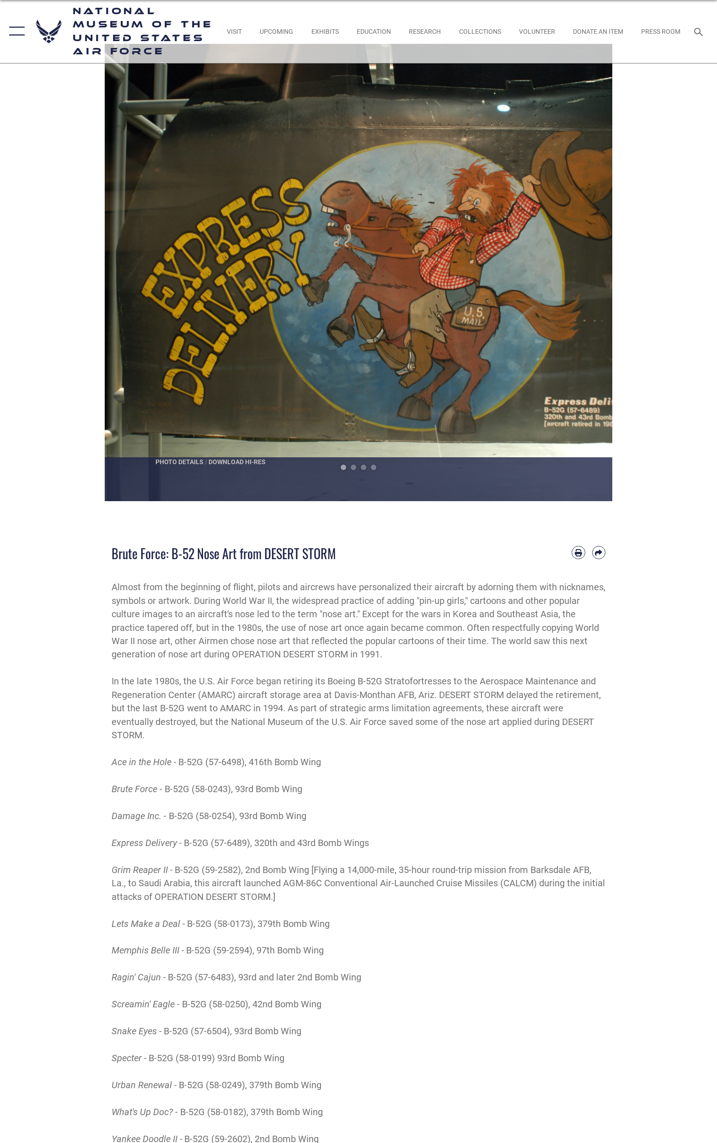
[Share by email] (598, 552)
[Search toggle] (700, 31)
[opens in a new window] (234, 31)
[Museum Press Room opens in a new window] (661, 31)
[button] (15, 31)
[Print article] (578, 552)
